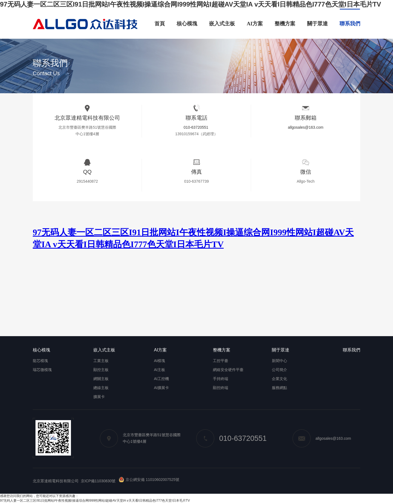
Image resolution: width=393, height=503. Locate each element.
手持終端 (220, 379)
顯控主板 (101, 370)
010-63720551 (196, 127)
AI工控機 (161, 379)
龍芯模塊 (40, 361)
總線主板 (101, 387)
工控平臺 (220, 361)
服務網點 (279, 387)
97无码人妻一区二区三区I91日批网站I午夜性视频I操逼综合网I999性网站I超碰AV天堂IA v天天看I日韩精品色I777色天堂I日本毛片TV (190, 4)
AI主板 (159, 370)
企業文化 (279, 379)
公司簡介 (279, 370)
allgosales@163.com (305, 127)
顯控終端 (220, 387)
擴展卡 (99, 396)
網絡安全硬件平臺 (228, 370)
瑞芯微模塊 (42, 370)
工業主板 (101, 361)
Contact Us (46, 73)
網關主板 (101, 379)
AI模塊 (159, 361)
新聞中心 (279, 361)
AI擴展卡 (161, 387)
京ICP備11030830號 (98, 481)
